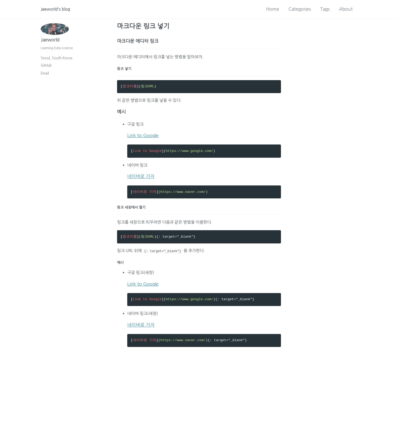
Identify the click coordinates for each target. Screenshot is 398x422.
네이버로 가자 (140, 184)
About (346, 9)
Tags (325, 9)
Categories (299, 9)
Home (272, 9)
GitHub (46, 68)
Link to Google (143, 141)
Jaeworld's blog (57, 9)
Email (45, 76)
